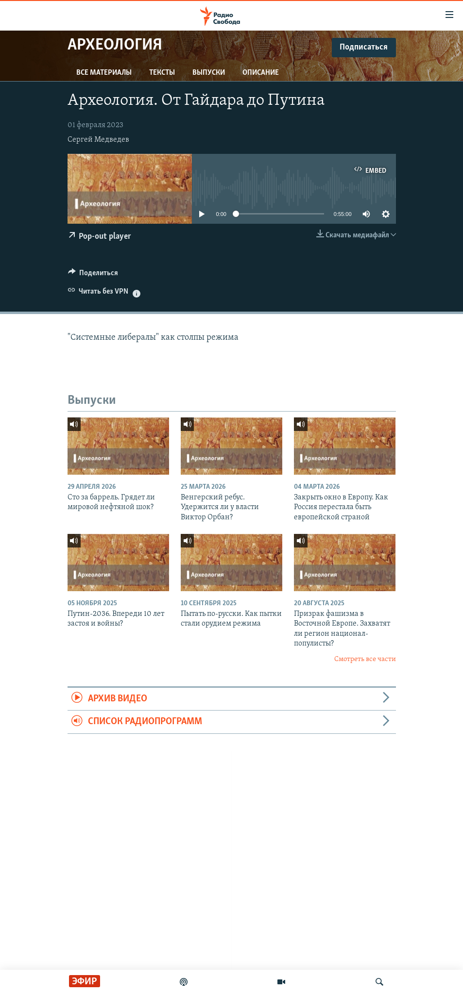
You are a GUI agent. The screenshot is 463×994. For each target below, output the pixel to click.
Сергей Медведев (98, 140)
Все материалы (104, 73)
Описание (260, 73)
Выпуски (208, 73)
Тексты (162, 73)
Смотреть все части (365, 659)
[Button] (93, 275)
